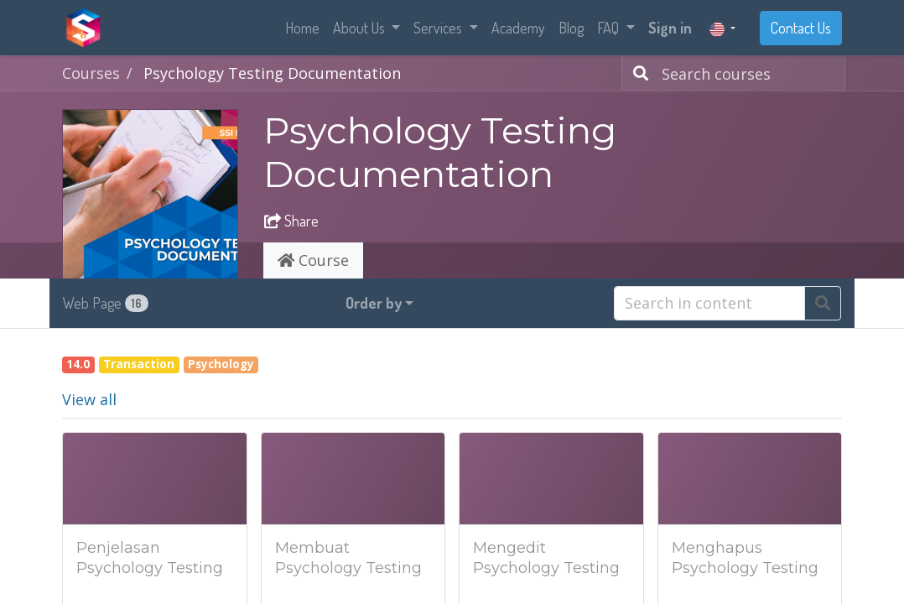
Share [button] (291, 220)
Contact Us (801, 27)
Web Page (105, 303)
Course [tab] (313, 260)
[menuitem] (302, 28)
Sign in (670, 27)
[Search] (637, 73)
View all (89, 399)
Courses (91, 73)
